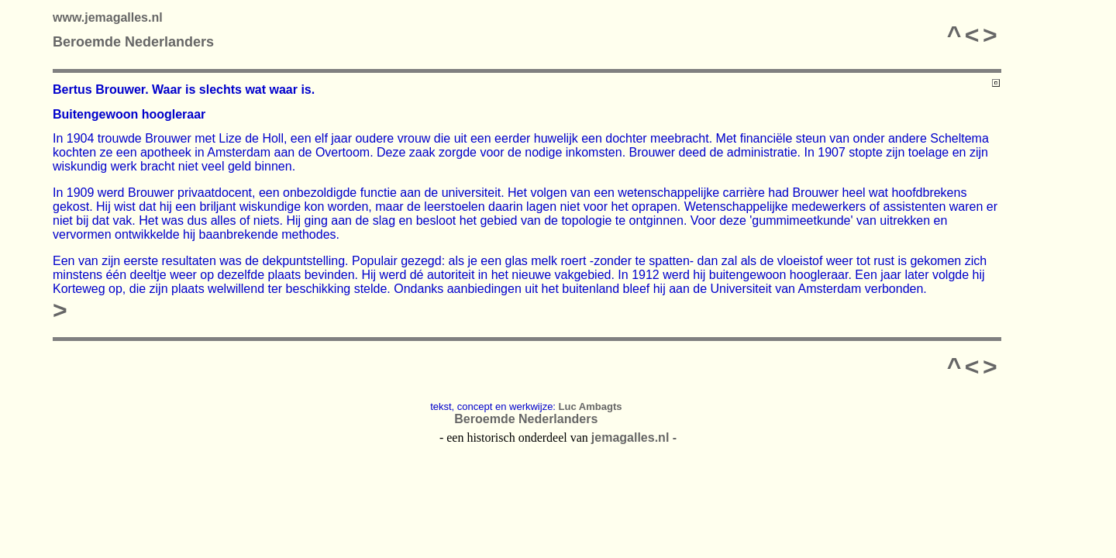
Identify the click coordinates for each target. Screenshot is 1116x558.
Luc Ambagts (590, 406)
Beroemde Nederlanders (133, 42)
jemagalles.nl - (634, 437)
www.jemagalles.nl (108, 17)
